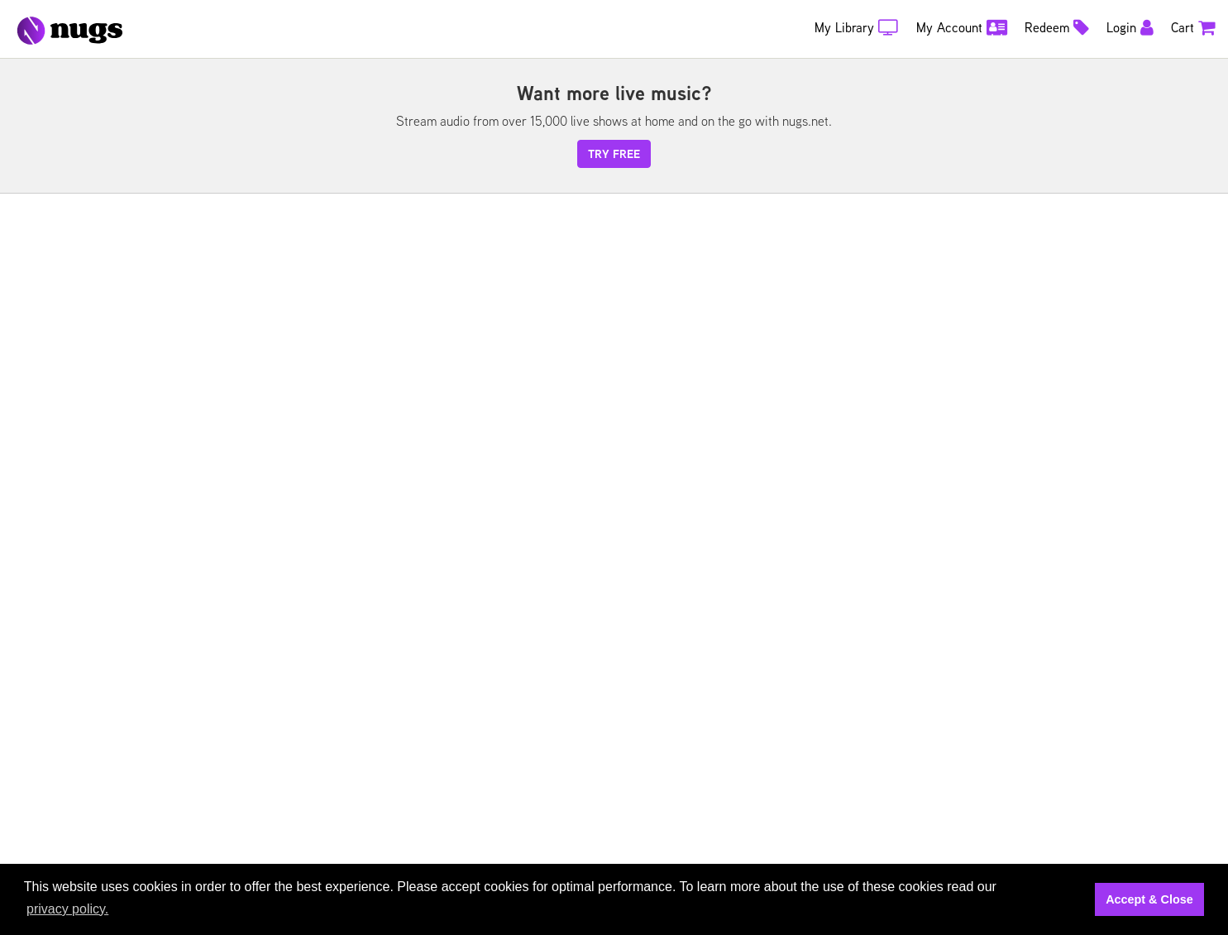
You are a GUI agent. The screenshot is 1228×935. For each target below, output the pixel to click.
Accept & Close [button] (1149, 899)
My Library (857, 27)
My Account (961, 27)
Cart (1193, 27)
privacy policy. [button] (67, 909)
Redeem (1057, 27)
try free (614, 154)
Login (1130, 27)
